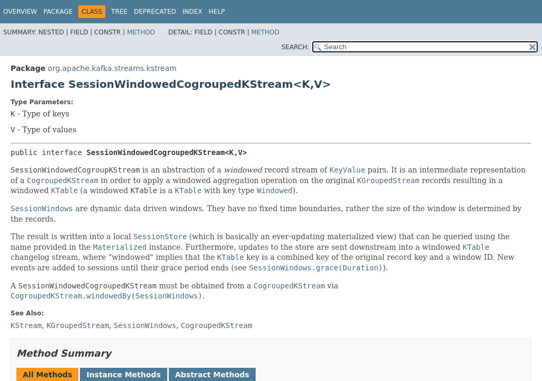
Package (58, 11)
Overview (20, 11)
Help (217, 11)
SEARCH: (296, 47)
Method (141, 32)
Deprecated (155, 11)
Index (193, 11)
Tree (119, 11)
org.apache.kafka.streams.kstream (112, 68)
